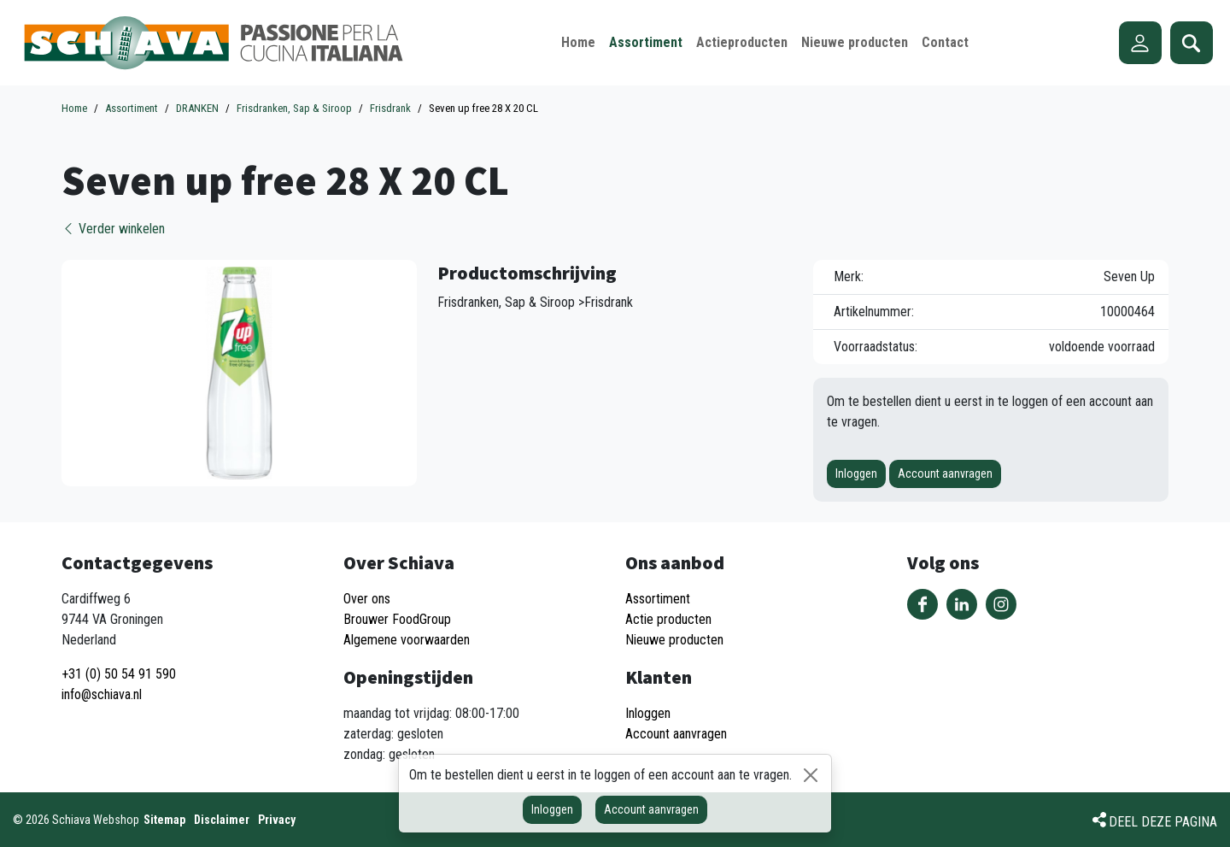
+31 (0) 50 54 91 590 (119, 674)
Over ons (366, 599)
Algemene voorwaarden (406, 640)
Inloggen (856, 473)
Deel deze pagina (1163, 822)
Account (1140, 42)
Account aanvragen (945, 473)
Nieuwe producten (674, 640)
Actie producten (668, 619)
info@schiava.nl (102, 694)
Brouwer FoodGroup (397, 619)
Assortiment (657, 599)
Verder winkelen (113, 229)
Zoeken (1191, 42)
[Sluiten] (810, 775)
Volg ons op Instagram (1001, 604)
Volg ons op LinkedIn (961, 604)
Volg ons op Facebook (922, 604)
